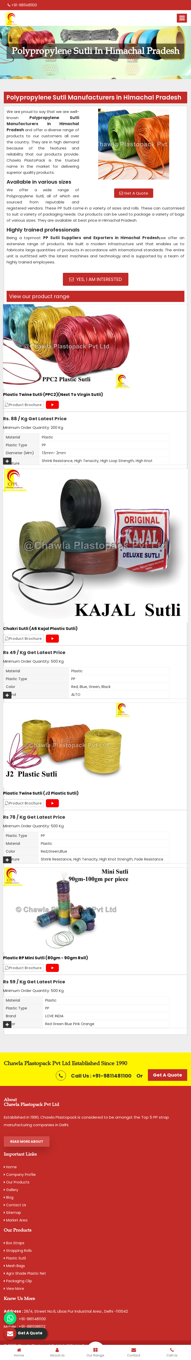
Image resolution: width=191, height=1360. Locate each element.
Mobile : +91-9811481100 (25, 1318)
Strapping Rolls (18, 1250)
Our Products (16, 1182)
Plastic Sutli (15, 1258)
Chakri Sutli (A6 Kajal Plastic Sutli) (40, 628)
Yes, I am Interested (95, 279)
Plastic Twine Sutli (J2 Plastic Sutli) (41, 793)
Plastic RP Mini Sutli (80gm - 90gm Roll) (45, 958)
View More (14, 1288)
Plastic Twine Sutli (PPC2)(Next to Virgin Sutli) (53, 394)
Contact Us (15, 1205)
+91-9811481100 (22, 5)
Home (10, 1167)
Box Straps (14, 1243)
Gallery (11, 1189)
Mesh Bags (14, 1265)
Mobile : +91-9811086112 (24, 1326)
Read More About (26, 1141)
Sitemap (12, 1212)
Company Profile (20, 1174)
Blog (8, 1197)
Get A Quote (133, 193)
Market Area (15, 1220)
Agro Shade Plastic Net (25, 1273)
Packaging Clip (18, 1281)
